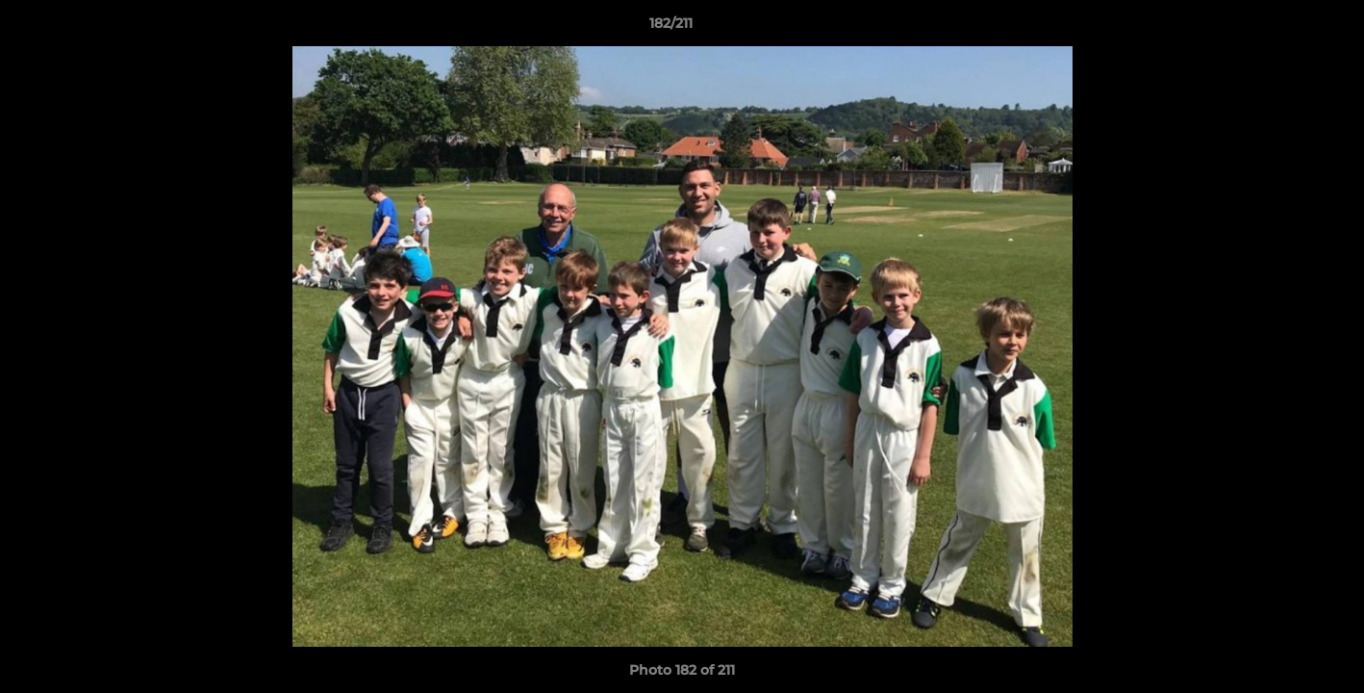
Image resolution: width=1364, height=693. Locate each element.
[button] (1283, 28)
